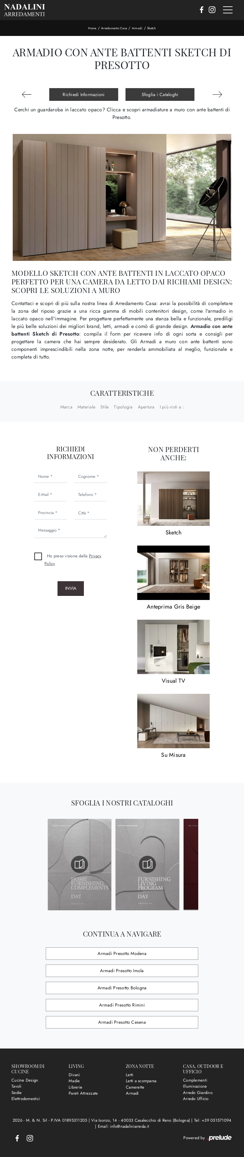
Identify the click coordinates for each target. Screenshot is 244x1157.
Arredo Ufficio (196, 1099)
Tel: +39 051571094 (213, 1120)
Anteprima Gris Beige (173, 606)
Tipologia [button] (123, 407)
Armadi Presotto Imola (122, 970)
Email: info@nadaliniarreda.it (123, 1126)
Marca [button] (66, 407)
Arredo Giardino (198, 1093)
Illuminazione (195, 1086)
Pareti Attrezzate (83, 1093)
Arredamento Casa (114, 28)
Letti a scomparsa (141, 1081)
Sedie (16, 1093)
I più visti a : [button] (172, 407)
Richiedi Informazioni (84, 94)
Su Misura (173, 754)
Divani (74, 1075)
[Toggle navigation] (228, 10)
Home (92, 28)
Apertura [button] (146, 407)
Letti (129, 1075)
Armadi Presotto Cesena (122, 1022)
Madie (74, 1081)
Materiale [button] (86, 407)
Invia (70, 588)
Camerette (135, 1087)
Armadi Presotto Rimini (122, 1005)
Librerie (75, 1087)
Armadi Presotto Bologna (122, 988)
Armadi (137, 28)
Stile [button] (104, 407)
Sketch (151, 28)
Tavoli (16, 1086)
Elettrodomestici (25, 1099)
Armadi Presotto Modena (122, 953)
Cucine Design (24, 1080)
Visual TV (173, 680)
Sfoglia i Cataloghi (160, 94)
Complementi (195, 1080)
